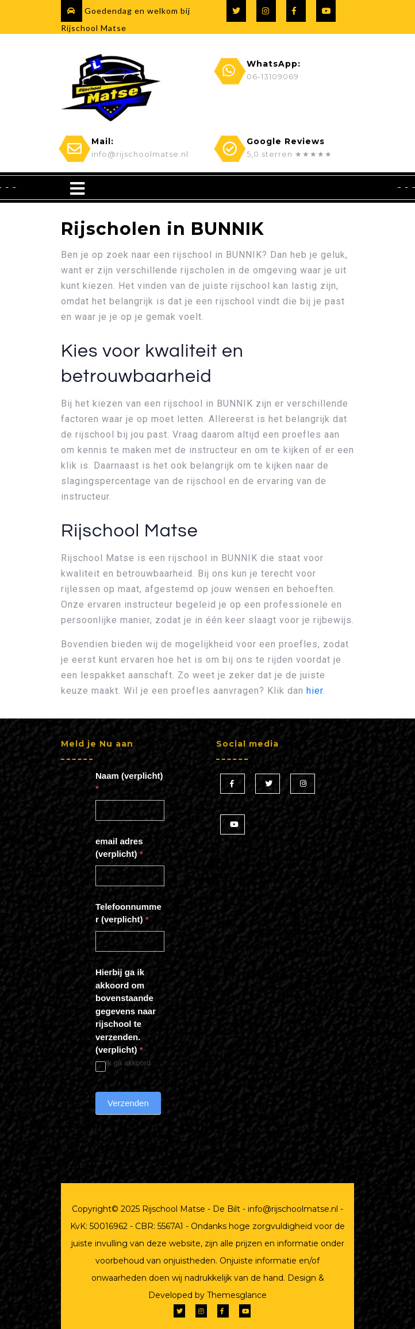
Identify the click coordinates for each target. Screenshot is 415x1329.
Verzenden (128, 1103)
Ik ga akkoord (123, 1063)
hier (314, 690)
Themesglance (236, 1295)
